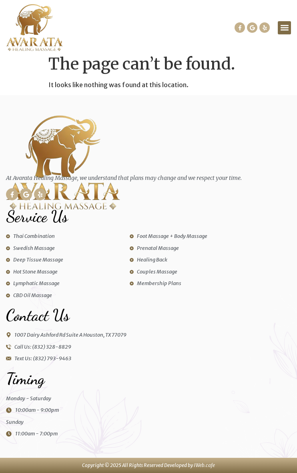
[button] (284, 27)
